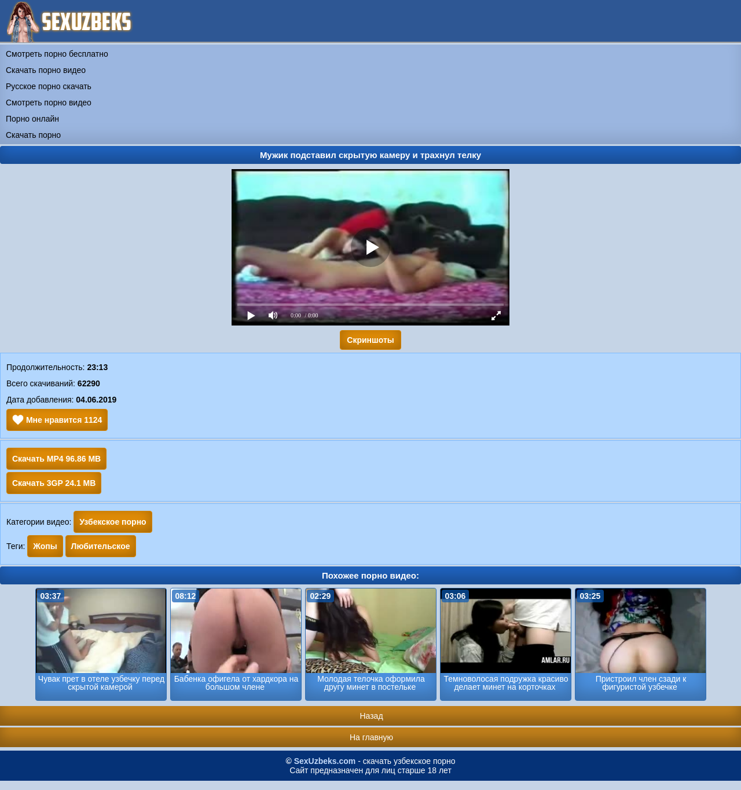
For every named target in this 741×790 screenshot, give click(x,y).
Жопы (45, 546)
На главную (371, 737)
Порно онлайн (32, 118)
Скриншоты (370, 340)
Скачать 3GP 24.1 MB (54, 483)
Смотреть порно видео (48, 102)
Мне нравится (57, 420)
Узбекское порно (112, 521)
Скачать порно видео (46, 70)
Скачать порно (33, 135)
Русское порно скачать (48, 86)
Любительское (100, 546)
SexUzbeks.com (325, 761)
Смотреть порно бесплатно (57, 53)
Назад (371, 715)
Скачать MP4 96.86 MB (56, 458)
